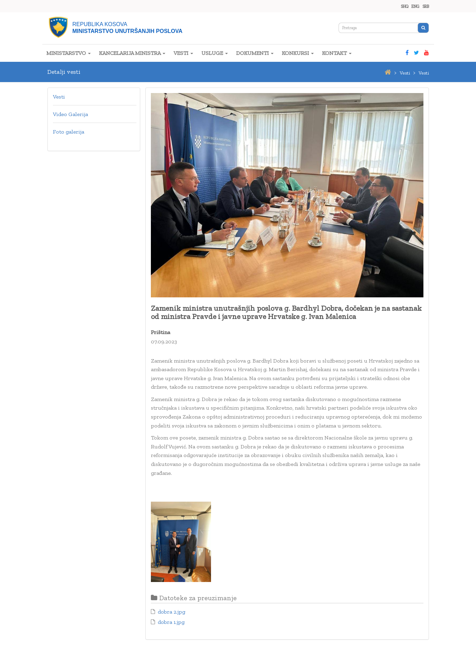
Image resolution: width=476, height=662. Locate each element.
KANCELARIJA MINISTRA (132, 53)
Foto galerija (68, 131)
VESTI (183, 53)
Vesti (59, 96)
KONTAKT (337, 53)
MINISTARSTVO (68, 53)
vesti (405, 73)
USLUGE (214, 53)
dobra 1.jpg (171, 622)
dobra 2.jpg (171, 611)
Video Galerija (70, 114)
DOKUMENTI (255, 53)
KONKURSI (298, 53)
